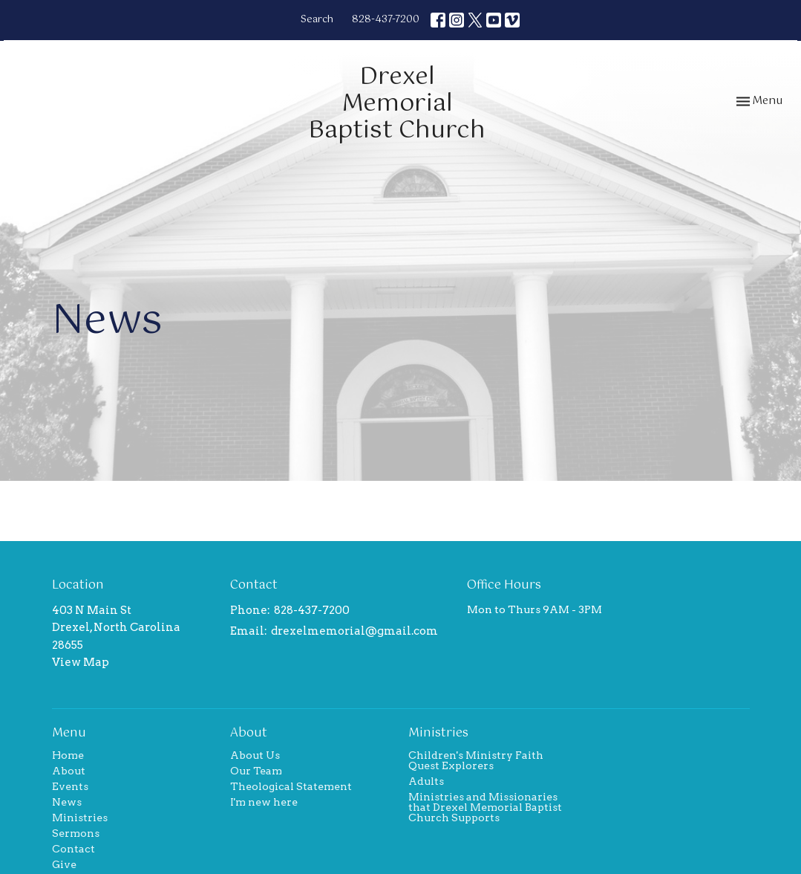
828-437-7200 (385, 19)
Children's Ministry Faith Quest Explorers (475, 760)
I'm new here (264, 802)
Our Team (256, 771)
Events (70, 786)
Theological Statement (291, 786)
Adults (426, 781)
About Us (255, 755)
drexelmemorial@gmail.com (354, 631)
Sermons (75, 833)
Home (68, 755)
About (68, 771)
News (67, 802)
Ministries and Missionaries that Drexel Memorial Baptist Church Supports (485, 807)
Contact (73, 849)
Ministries (80, 817)
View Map (80, 662)
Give (64, 864)
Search (317, 19)
